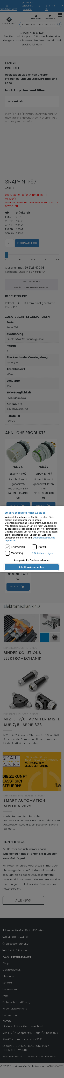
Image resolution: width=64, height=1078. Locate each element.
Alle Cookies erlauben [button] (31, 567)
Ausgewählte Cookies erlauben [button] (32, 560)
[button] (42, 553)
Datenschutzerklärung (44, 537)
